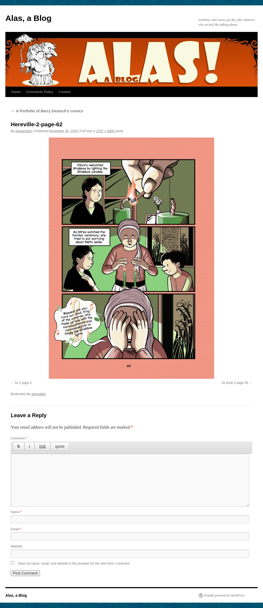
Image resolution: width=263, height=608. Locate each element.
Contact (65, 92)
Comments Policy (39, 92)
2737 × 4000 (105, 131)
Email (16, 529)
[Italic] (29, 446)
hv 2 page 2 (23, 383)
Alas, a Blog (28, 18)
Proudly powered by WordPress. (224, 595)
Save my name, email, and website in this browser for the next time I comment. (74, 563)
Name (16, 512)
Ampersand (23, 131)
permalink (38, 394)
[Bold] (18, 446)
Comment (19, 438)
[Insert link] (42, 446)
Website (16, 546)
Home (16, 92)
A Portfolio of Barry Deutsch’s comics (47, 111)
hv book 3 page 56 (235, 383)
